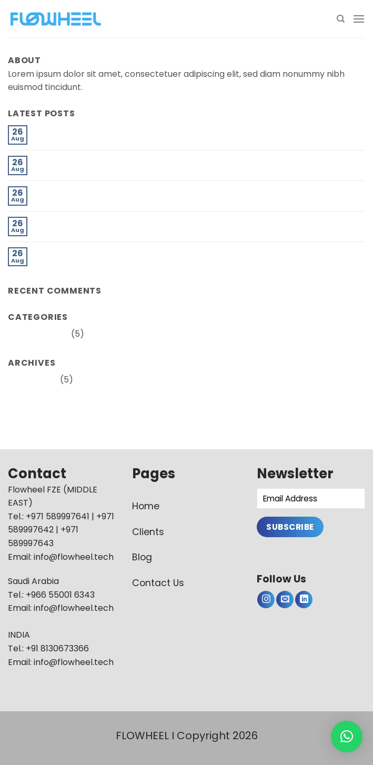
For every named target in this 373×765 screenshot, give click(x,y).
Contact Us (158, 583)
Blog (142, 557)
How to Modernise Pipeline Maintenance (117, 252)
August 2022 (33, 380)
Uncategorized (38, 334)
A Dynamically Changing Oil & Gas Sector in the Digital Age (156, 191)
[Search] (341, 19)
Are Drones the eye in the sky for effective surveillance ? (152, 222)
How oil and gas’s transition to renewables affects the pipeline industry (181, 161)
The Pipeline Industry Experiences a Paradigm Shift (139, 130)
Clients (148, 532)
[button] (346, 736)
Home (145, 506)
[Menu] (358, 19)
